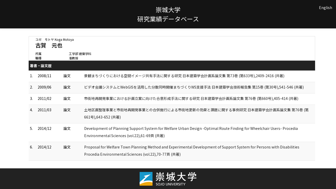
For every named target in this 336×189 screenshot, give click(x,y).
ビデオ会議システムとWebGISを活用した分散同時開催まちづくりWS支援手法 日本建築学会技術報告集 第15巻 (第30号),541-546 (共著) (194, 87)
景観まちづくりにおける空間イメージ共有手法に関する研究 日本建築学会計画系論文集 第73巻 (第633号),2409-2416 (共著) (184, 75)
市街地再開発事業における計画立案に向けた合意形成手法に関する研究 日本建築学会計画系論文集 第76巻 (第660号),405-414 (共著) (191, 98)
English (325, 7)
